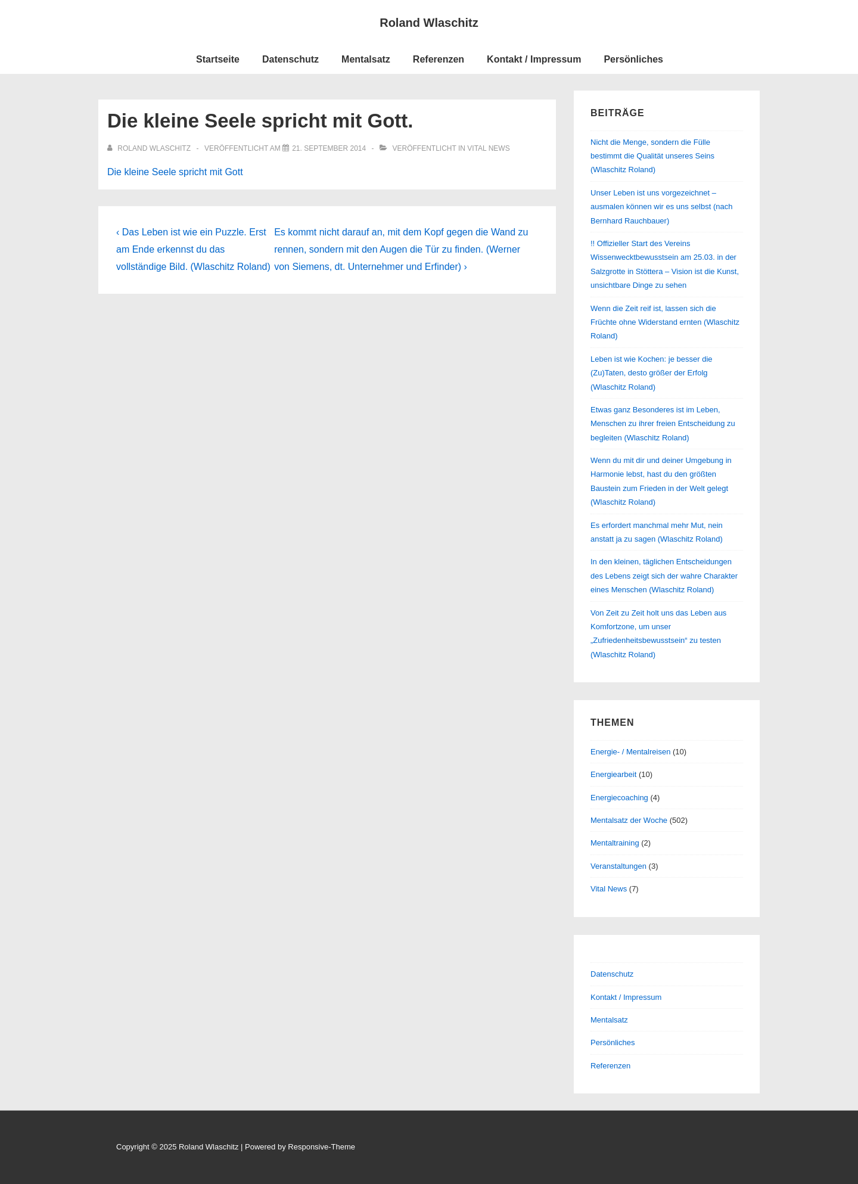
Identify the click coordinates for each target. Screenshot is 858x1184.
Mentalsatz (365, 59)
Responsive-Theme (321, 1146)
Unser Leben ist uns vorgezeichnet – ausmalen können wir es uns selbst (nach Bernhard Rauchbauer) (661, 206)
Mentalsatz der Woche (628, 820)
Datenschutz (290, 59)
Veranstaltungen (618, 866)
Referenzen (438, 59)
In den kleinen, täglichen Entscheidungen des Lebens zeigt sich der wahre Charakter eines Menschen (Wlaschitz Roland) (664, 575)
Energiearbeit (613, 774)
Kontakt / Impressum (534, 59)
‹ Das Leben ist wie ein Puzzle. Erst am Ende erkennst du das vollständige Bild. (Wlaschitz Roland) (193, 249)
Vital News (488, 148)
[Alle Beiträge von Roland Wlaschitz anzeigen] (149, 148)
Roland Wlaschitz (429, 22)
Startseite (218, 59)
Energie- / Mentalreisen (630, 751)
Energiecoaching (619, 797)
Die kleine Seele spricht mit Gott (175, 172)
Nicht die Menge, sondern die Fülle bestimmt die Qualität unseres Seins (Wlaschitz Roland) (652, 156)
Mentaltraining (614, 842)
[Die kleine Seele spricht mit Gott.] (329, 148)
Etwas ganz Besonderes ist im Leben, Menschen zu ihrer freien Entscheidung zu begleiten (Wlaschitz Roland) (662, 423)
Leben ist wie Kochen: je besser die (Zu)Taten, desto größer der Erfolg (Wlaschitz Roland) (651, 373)
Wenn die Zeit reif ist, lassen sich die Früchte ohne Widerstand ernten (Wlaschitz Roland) (664, 322)
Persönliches (633, 59)
